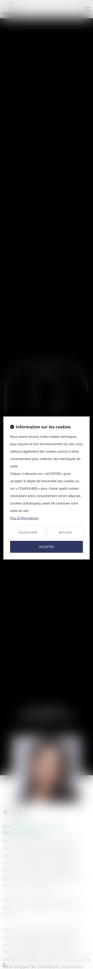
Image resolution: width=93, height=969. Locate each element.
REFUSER (65, 532)
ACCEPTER (46, 547)
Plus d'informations (24, 518)
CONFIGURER (28, 532)
